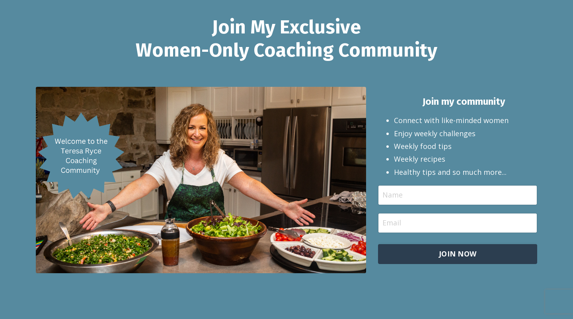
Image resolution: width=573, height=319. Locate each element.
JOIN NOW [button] (457, 253)
